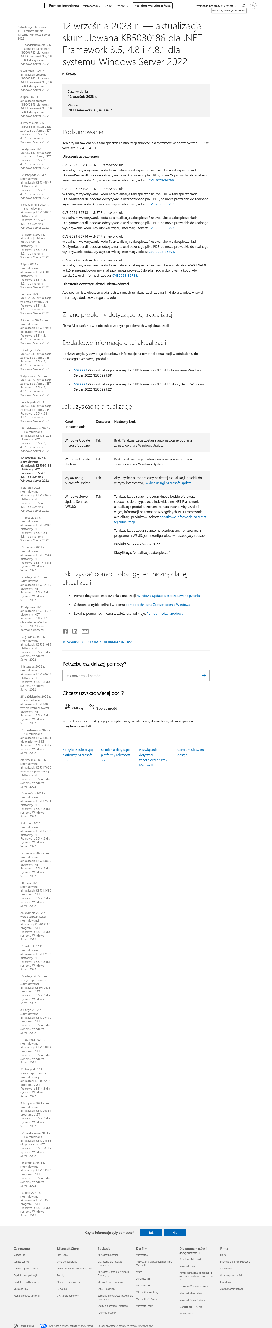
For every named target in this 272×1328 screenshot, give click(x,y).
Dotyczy (71, 74)
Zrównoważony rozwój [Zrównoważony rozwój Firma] (231, 1288)
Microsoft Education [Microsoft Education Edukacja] (108, 1254)
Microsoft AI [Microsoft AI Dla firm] (142, 1254)
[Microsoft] (28, 6)
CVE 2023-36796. (161, 180)
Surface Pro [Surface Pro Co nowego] (19, 1254)
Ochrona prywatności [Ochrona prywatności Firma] (231, 1275)
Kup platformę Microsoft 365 (153, 5)
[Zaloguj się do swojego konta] (253, 6)
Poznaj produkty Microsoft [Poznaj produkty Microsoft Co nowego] (27, 1295)
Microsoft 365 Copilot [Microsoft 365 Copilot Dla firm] (147, 1299)
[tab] (75, 707)
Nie (174, 1232)
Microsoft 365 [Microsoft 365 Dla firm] (143, 1285)
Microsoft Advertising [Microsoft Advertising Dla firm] (147, 1292)
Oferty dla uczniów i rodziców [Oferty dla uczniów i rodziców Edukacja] (113, 1305)
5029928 (80, 370)
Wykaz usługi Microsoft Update (168, 482)
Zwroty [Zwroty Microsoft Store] (60, 1275)
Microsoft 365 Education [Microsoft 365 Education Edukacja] (110, 1282)
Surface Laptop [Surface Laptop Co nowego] (21, 1261)
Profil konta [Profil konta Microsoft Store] (63, 1254)
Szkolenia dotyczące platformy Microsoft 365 (115, 754)
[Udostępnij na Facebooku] (65, 630)
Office (108, 5)
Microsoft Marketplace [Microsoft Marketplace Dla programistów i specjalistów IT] (191, 1293)
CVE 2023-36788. (125, 275)
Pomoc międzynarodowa (165, 613)
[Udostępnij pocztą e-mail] (83, 630)
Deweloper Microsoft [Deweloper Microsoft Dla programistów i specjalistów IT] (190, 1259)
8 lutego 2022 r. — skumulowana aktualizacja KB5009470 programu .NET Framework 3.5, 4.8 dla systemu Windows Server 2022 (35, 1021)
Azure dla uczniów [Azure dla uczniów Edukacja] (107, 1312)
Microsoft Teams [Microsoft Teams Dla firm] (144, 1305)
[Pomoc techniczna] (63, 6)
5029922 (80, 384)
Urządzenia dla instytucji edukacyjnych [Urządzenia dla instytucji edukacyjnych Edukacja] (110, 1263)
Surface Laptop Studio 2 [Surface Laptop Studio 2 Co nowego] (26, 1268)
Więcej (121, 5)
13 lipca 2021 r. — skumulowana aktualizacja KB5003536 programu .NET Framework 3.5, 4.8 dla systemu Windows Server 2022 (35, 1204)
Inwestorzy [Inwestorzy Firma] (225, 1282)
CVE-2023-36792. (162, 204)
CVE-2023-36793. (162, 227)
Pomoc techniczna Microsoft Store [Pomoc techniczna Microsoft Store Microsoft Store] (74, 1268)
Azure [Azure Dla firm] (139, 1271)
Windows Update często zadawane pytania (168, 595)
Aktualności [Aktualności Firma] (226, 1268)
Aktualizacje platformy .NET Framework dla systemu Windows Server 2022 (34, 32)
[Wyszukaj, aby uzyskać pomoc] (243, 5)
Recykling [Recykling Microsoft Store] (62, 1288)
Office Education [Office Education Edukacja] (106, 1288)
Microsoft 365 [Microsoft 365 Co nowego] (21, 1288)
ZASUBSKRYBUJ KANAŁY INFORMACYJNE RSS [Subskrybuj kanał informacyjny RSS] (99, 642)
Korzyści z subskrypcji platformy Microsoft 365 (78, 754)
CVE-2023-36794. (162, 251)
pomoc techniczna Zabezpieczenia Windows (158, 604)
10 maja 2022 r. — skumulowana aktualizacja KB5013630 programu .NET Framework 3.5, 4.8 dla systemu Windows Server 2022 (35, 894)
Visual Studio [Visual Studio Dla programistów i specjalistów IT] (186, 1313)
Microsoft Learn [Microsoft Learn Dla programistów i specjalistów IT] (187, 1265)
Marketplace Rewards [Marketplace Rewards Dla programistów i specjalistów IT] (190, 1306)
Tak (151, 1232)
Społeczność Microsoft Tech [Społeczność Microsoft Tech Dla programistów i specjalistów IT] (193, 1286)
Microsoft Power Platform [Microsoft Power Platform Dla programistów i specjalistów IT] (192, 1299)
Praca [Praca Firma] (223, 1254)
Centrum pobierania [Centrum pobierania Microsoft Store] (67, 1261)
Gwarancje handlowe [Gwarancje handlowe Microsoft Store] (68, 1295)
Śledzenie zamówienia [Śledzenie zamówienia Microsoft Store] (68, 1282)
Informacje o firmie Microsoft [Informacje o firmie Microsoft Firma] (235, 1261)
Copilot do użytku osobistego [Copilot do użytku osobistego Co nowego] (28, 1282)
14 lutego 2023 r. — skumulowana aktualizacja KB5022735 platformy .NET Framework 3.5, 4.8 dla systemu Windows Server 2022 (35, 588)
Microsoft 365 (91, 5)
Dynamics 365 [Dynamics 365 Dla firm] (143, 1278)
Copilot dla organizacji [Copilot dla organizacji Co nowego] (25, 1275)
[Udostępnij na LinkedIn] (73, 630)
